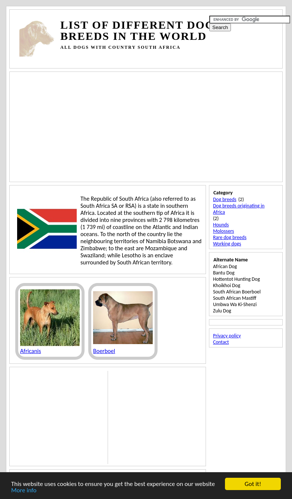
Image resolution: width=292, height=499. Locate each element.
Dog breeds (225, 199)
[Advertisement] (155, 59)
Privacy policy (227, 336)
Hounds (221, 225)
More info (23, 491)
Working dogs (227, 244)
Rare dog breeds (230, 237)
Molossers (223, 231)
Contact (221, 342)
